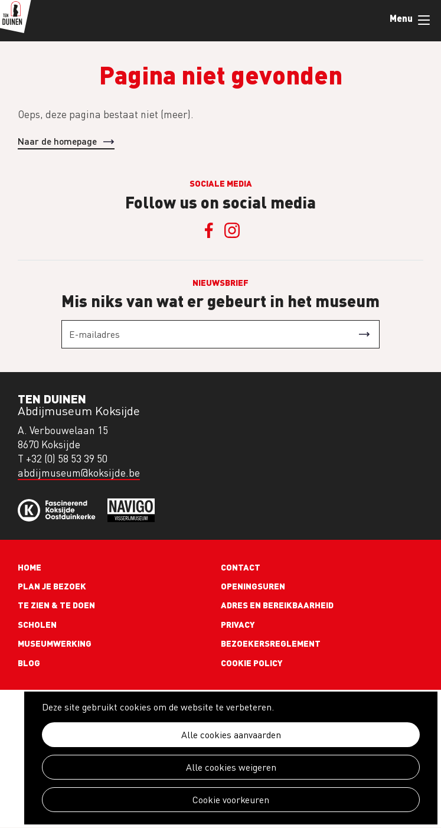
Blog (29, 662)
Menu (424, 20)
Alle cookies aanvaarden (231, 735)
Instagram (232, 230)
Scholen (37, 624)
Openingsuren (253, 586)
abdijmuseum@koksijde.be (79, 473)
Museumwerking (55, 643)
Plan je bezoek (52, 586)
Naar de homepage (57, 140)
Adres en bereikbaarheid (277, 604)
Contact (240, 567)
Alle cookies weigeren (231, 767)
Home (29, 567)
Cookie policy (252, 662)
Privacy (238, 624)
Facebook (209, 230)
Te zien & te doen (56, 604)
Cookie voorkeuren (230, 800)
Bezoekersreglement (271, 643)
